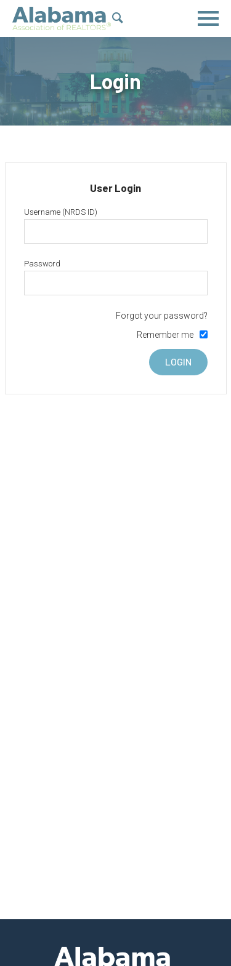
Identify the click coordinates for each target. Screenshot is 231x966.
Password (42, 263)
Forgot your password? (162, 316)
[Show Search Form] (117, 19)
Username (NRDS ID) (60, 212)
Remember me (165, 335)
